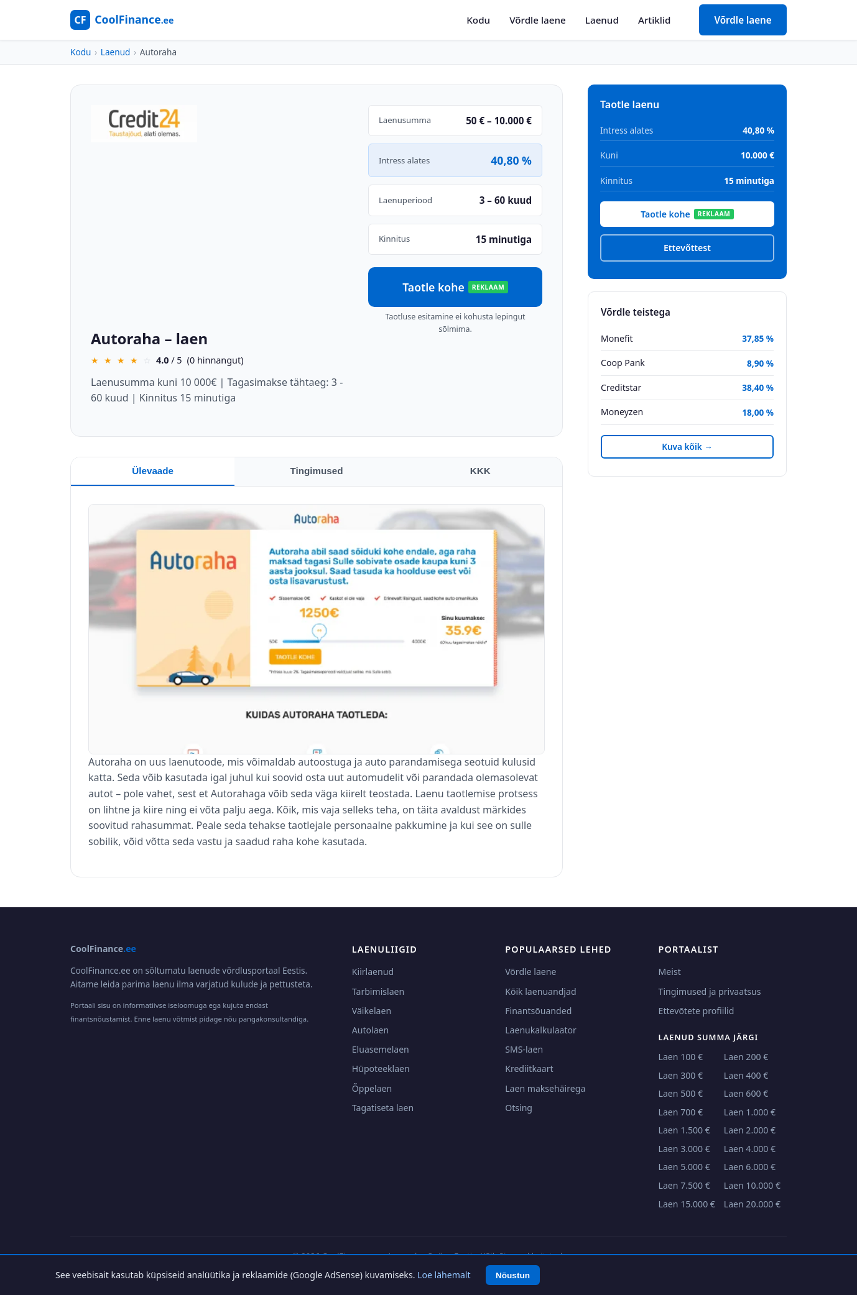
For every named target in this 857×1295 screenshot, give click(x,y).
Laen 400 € (746, 1075)
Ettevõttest (687, 248)
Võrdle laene (537, 20)
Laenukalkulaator (541, 1030)
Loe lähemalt (443, 1275)
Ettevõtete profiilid (696, 1011)
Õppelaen (372, 1088)
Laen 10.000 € (752, 1185)
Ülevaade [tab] (153, 470)
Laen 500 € (681, 1093)
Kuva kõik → (687, 446)
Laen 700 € (681, 1112)
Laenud (602, 20)
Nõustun (513, 1275)
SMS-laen (524, 1049)
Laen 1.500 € (684, 1130)
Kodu (478, 20)
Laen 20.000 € (752, 1204)
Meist (670, 971)
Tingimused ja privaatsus (710, 991)
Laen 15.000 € (687, 1204)
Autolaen (370, 1030)
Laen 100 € (681, 1057)
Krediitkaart (529, 1068)
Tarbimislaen (378, 991)
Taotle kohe (454, 287)
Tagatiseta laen (383, 1108)
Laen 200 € (746, 1057)
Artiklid (654, 20)
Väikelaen (371, 1011)
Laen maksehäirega (545, 1088)
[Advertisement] (219, 237)
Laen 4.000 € (750, 1149)
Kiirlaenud (373, 971)
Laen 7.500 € (684, 1185)
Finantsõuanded (538, 1011)
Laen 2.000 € (750, 1130)
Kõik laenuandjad (540, 991)
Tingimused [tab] (316, 470)
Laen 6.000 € (750, 1167)
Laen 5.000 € (684, 1167)
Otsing (518, 1108)
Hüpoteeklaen (381, 1068)
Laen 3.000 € (684, 1149)
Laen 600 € (746, 1093)
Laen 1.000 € (750, 1112)
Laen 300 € (681, 1075)
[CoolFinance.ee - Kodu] (122, 20)
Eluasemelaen (380, 1049)
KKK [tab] (480, 470)
